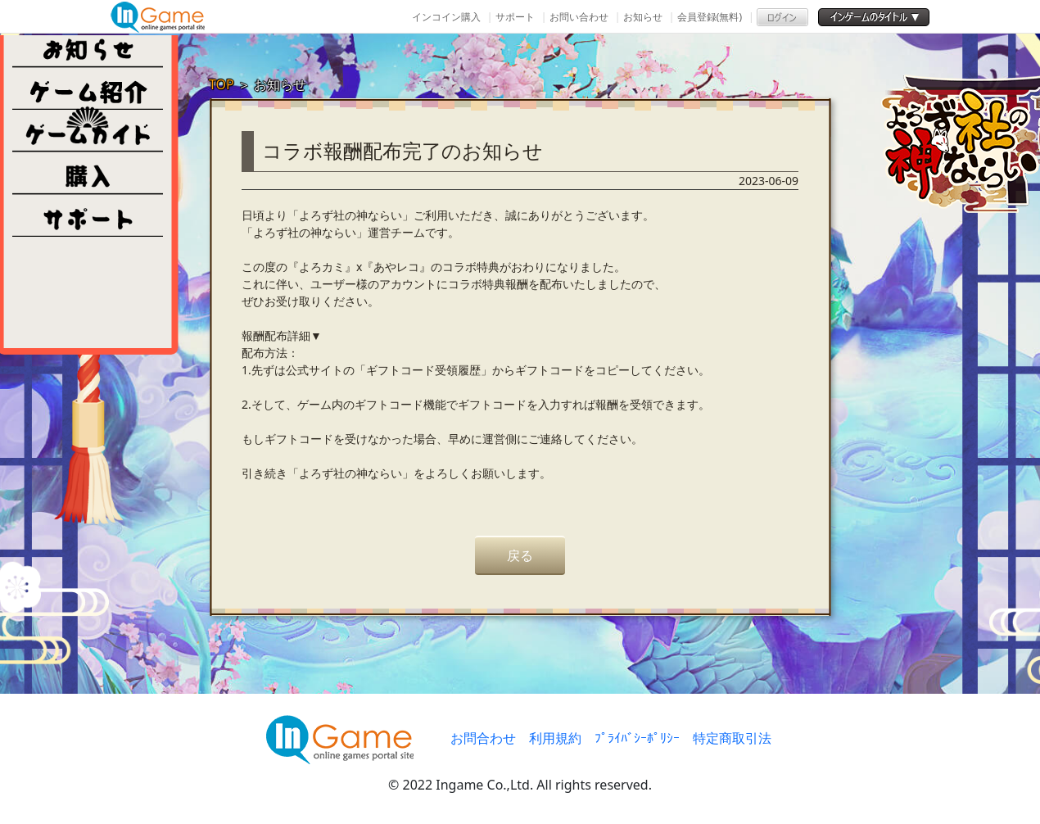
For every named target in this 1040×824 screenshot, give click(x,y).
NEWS (87, 46)
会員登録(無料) (709, 17)
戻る (520, 555)
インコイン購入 (446, 17)
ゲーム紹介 (87, 88)
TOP (221, 84)
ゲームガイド (87, 131)
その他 (87, 216)
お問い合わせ (578, 17)
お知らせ (642, 17)
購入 (87, 173)
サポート (515, 17)
